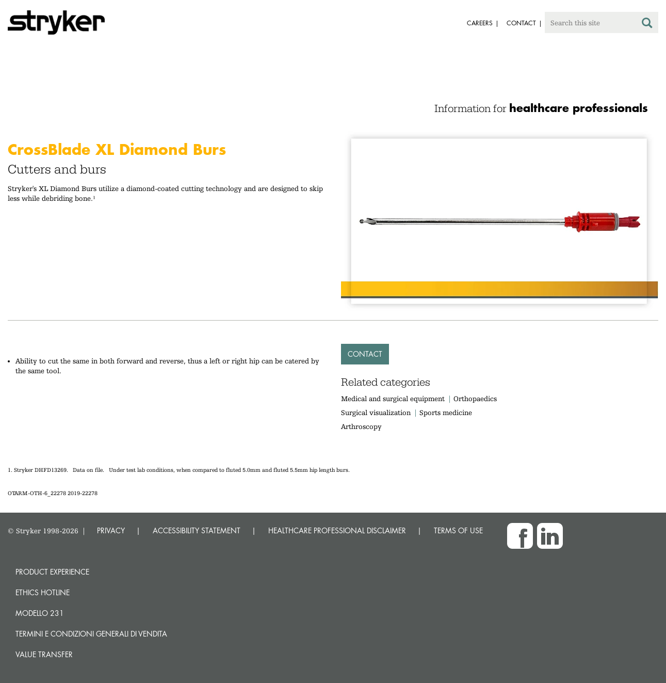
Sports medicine (445, 412)
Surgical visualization (376, 412)
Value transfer (44, 654)
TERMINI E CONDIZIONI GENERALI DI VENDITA (91, 634)
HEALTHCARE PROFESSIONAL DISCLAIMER (337, 530)
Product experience (52, 572)
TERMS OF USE (458, 530)
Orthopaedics (475, 398)
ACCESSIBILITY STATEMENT (196, 530)
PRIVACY (111, 530)
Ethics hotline (42, 592)
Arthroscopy (361, 426)
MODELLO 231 (39, 613)
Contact (365, 354)
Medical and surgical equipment (394, 398)
